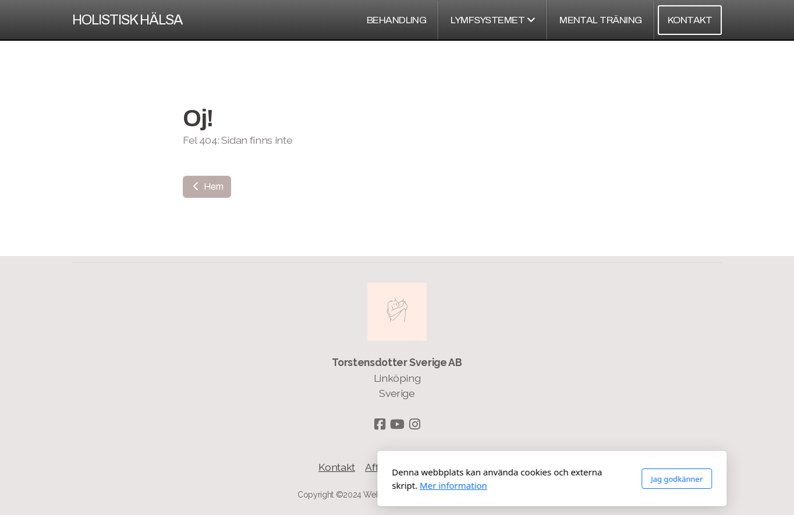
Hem (207, 186)
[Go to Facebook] (379, 424)
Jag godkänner (522, 479)
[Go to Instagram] (414, 424)
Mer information (298, 485)
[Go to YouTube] (397, 424)
